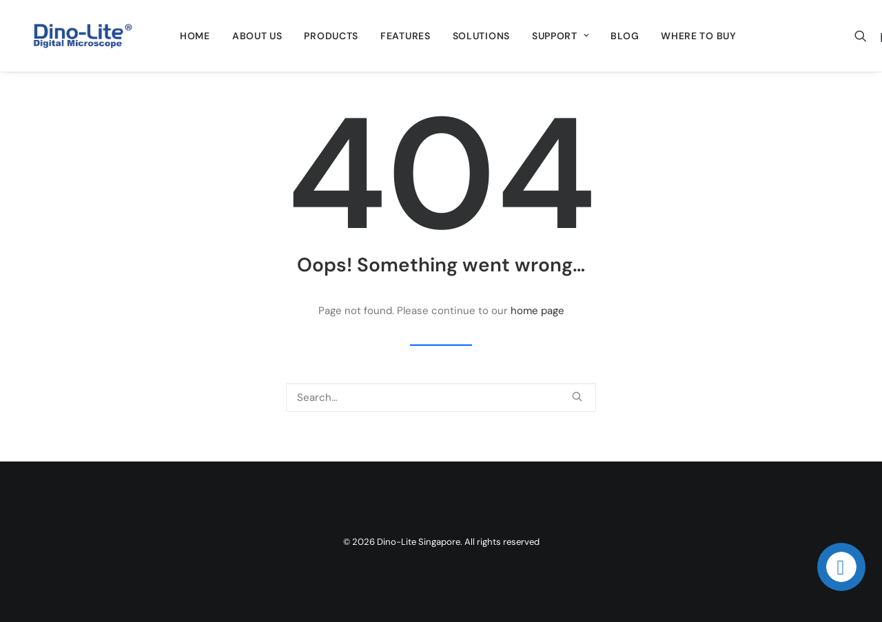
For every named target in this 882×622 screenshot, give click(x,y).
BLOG (625, 36)
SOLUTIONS (481, 36)
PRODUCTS (331, 36)
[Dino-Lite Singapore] (82, 36)
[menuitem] (195, 36)
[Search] (441, 397)
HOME (195, 36)
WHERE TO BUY (698, 36)
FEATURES (405, 36)
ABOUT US (257, 36)
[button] (863, 36)
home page (537, 311)
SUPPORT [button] (560, 36)
